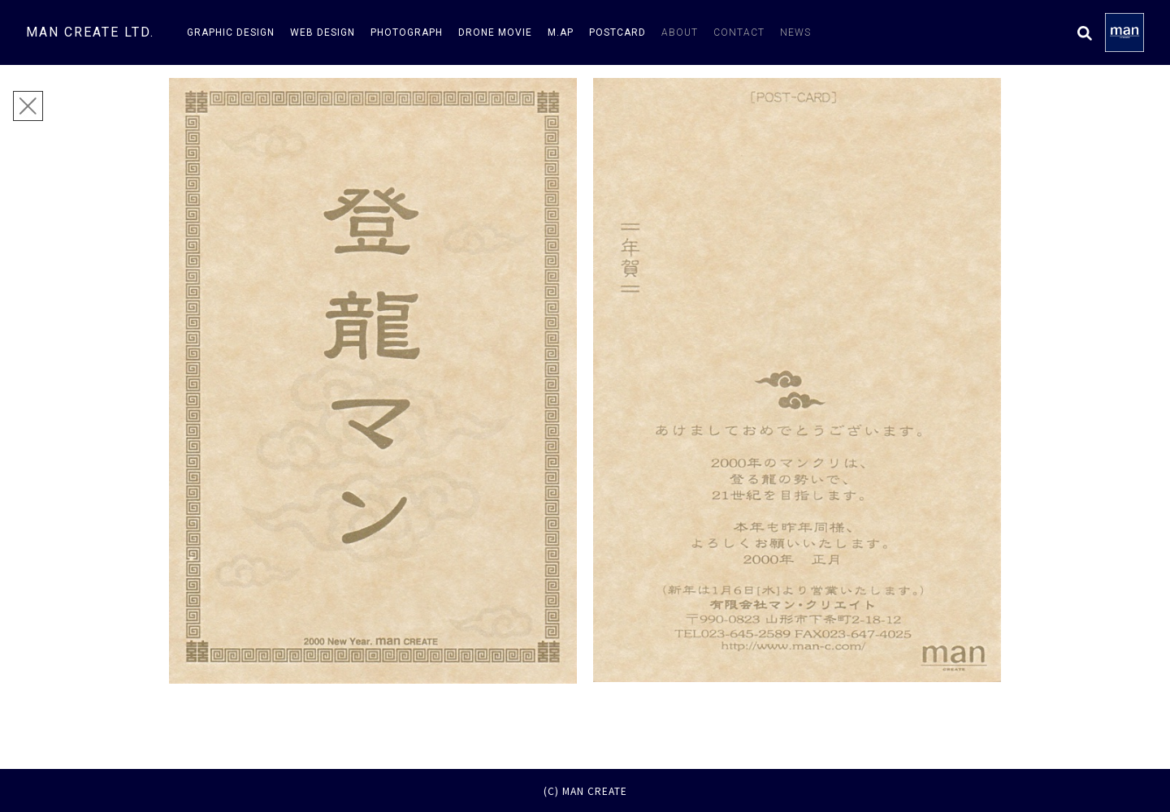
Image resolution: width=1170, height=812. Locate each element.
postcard (617, 32)
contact (739, 32)
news (795, 32)
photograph (406, 32)
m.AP (561, 32)
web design (322, 32)
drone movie (495, 32)
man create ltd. (90, 32)
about (679, 32)
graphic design (231, 32)
